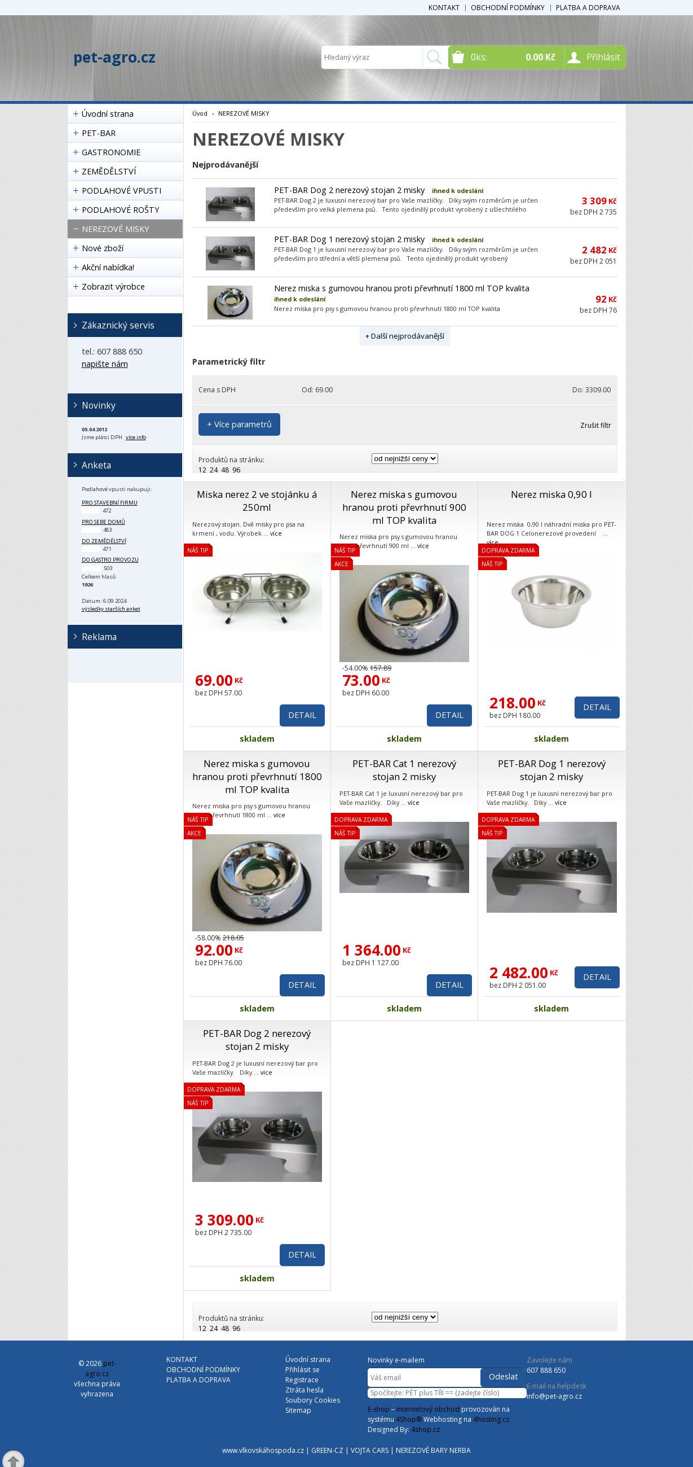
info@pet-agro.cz (554, 1396)
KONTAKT (444, 7)
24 (214, 470)
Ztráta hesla (304, 1390)
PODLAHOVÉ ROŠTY (120, 209)
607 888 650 (546, 1370)
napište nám (105, 363)
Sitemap (298, 1410)
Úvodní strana (108, 113)
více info (136, 437)
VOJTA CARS (370, 1450)
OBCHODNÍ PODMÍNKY (508, 7)
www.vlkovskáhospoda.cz (263, 1450)
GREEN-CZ (327, 1450)
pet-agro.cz (114, 57)
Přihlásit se (302, 1369)
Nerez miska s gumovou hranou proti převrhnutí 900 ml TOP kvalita (404, 507)
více (276, 533)
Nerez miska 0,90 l (551, 494)
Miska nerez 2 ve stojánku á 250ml (257, 501)
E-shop (379, 1409)
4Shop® (409, 1419)
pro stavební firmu (110, 502)
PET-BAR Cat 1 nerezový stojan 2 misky (404, 770)
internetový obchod (428, 1409)
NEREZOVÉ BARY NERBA (433, 1450)
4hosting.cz (491, 1419)
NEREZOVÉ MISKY (115, 229)
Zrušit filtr (595, 425)
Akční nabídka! (108, 267)
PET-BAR (99, 133)
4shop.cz (425, 1429)
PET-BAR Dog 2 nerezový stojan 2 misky (349, 190)
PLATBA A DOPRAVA (588, 7)
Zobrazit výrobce (113, 286)
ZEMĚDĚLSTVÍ (109, 171)
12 (202, 470)
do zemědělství (104, 541)
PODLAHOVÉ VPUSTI (121, 190)
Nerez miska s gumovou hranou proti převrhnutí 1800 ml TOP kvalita (401, 288)
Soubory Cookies (312, 1400)
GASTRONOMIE (111, 152)
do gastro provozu (110, 559)
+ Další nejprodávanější (404, 336)
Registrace (302, 1380)
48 (225, 470)
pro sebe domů (103, 522)
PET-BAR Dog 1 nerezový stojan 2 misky (349, 239)
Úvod (200, 113)
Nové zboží (102, 248)
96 (236, 470)
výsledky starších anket (111, 608)
